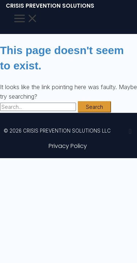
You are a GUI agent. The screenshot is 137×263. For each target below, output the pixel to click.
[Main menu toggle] (26, 19)
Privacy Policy (68, 146)
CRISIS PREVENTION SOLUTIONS (50, 5)
